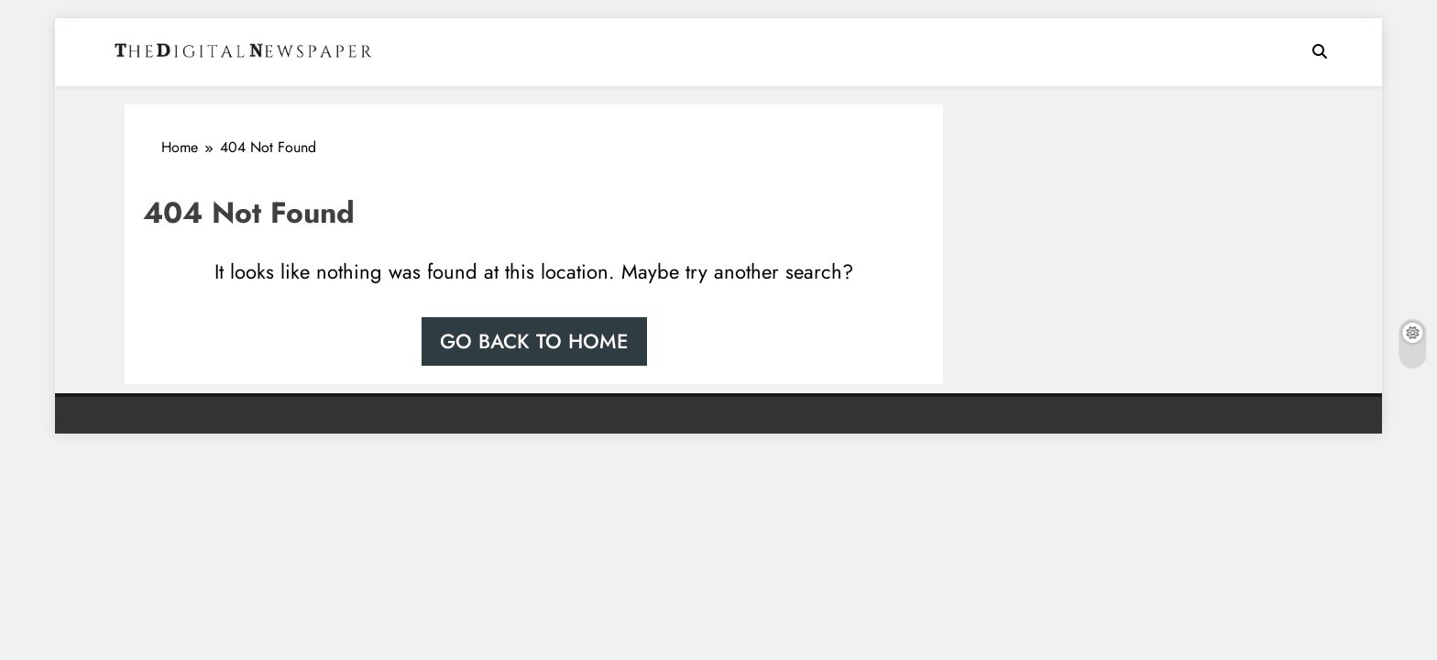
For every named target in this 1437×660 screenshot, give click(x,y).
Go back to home (534, 341)
